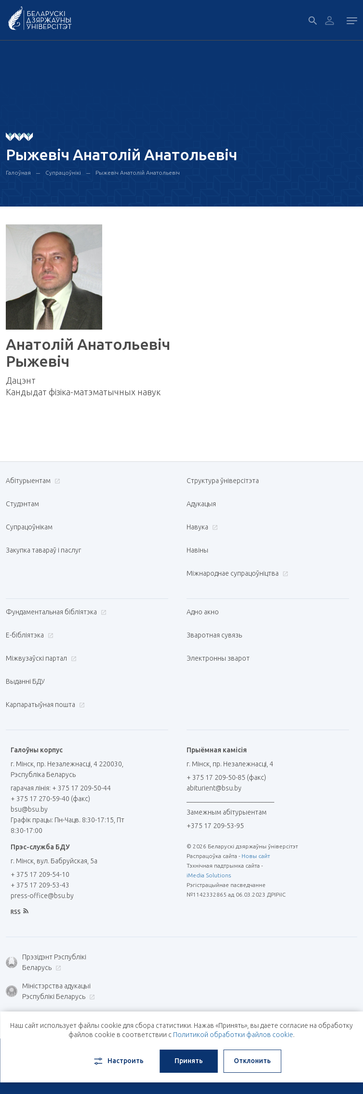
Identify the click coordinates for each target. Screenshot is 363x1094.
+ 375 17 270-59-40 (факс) (50, 799)
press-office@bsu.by (42, 896)
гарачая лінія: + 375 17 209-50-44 (61, 788)
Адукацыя (201, 504)
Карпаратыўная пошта (44, 704)
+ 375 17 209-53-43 (40, 885)
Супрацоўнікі (63, 172)
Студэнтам (22, 504)
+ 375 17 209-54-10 (40, 874)
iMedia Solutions (209, 875)
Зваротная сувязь (214, 635)
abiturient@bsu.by (214, 788)
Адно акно (203, 612)
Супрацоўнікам (29, 527)
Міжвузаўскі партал (40, 658)
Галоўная (18, 172)
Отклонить (252, 1061)
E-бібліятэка (28, 635)
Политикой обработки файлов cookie (233, 1035)
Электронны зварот (218, 658)
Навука (201, 527)
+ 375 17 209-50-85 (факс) (226, 777)
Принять (189, 1061)
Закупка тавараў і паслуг (43, 550)
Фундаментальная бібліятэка (55, 612)
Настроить (118, 1061)
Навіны (197, 550)
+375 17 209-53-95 (215, 826)
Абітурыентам (32, 481)
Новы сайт (256, 856)
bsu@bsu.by (29, 809)
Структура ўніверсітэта (223, 481)
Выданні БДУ (25, 681)
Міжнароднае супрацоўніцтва (236, 573)
